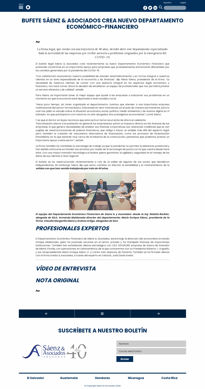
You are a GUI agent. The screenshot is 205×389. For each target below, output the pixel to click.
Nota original (57, 280)
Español (167, 2)
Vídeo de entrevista (66, 268)
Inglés (183, 2)
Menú (21, 6)
